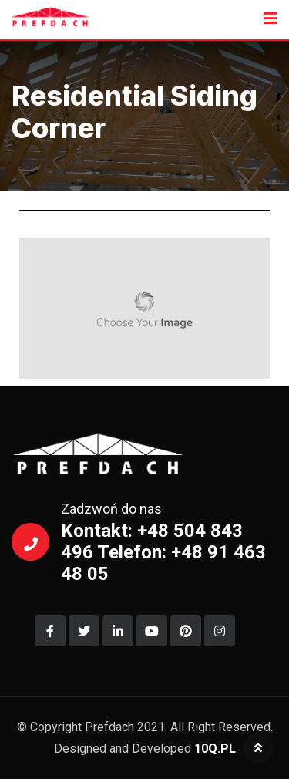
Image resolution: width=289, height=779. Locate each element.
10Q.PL (215, 748)
